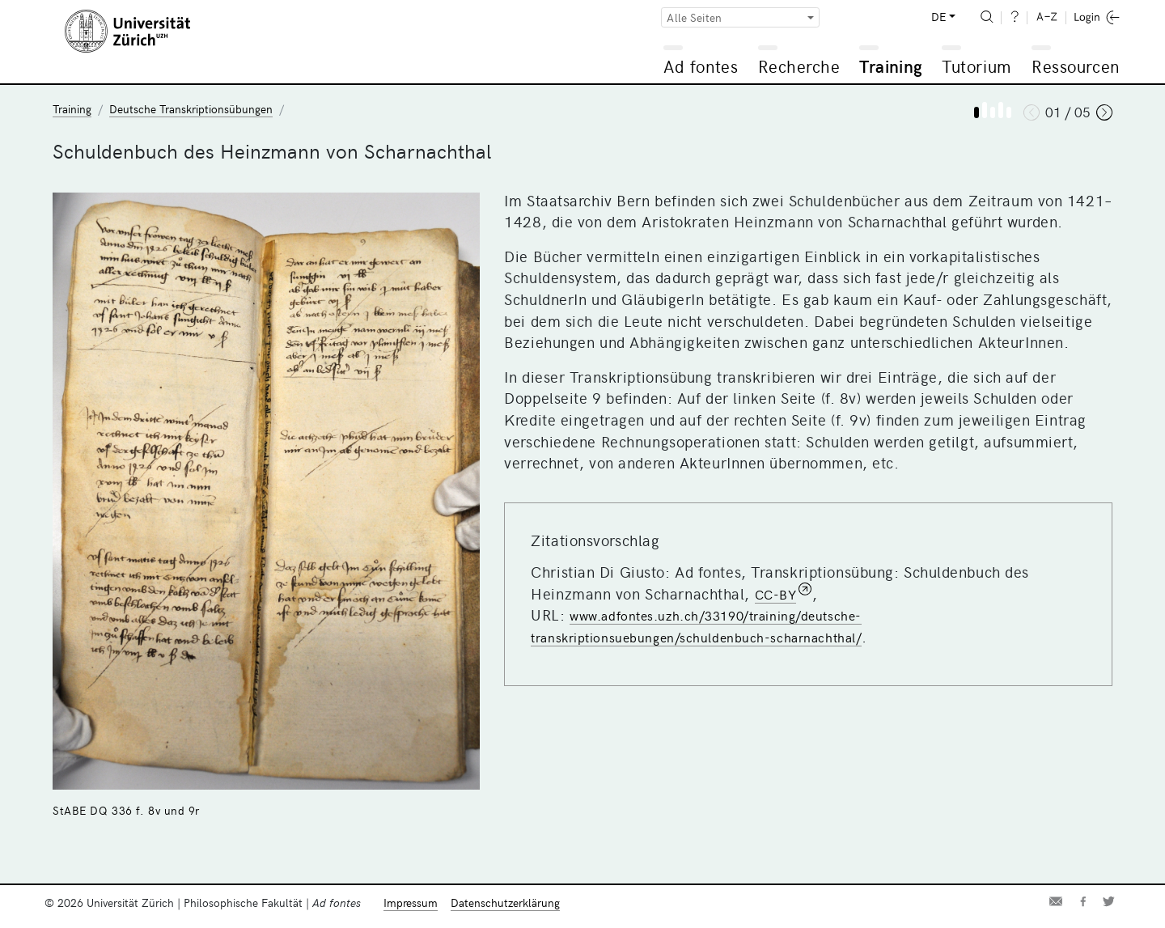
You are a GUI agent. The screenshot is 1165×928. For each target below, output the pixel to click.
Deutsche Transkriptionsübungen (191, 109)
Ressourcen (1075, 66)
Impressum (410, 902)
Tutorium (976, 66)
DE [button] (938, 16)
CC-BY (776, 594)
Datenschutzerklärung (505, 902)
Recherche (799, 66)
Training (890, 66)
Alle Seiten (694, 17)
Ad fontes (700, 66)
